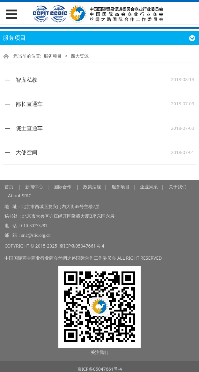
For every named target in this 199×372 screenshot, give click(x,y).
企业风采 (149, 187)
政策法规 (92, 187)
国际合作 (62, 187)
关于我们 (178, 187)
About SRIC (19, 196)
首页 (8, 187)
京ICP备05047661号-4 (81, 246)
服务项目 (53, 56)
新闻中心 (34, 187)
